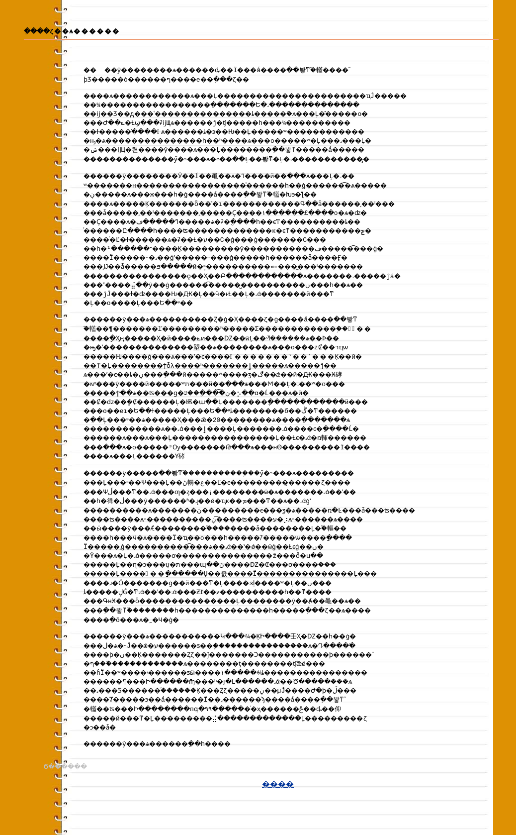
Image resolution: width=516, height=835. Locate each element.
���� (278, 806)
